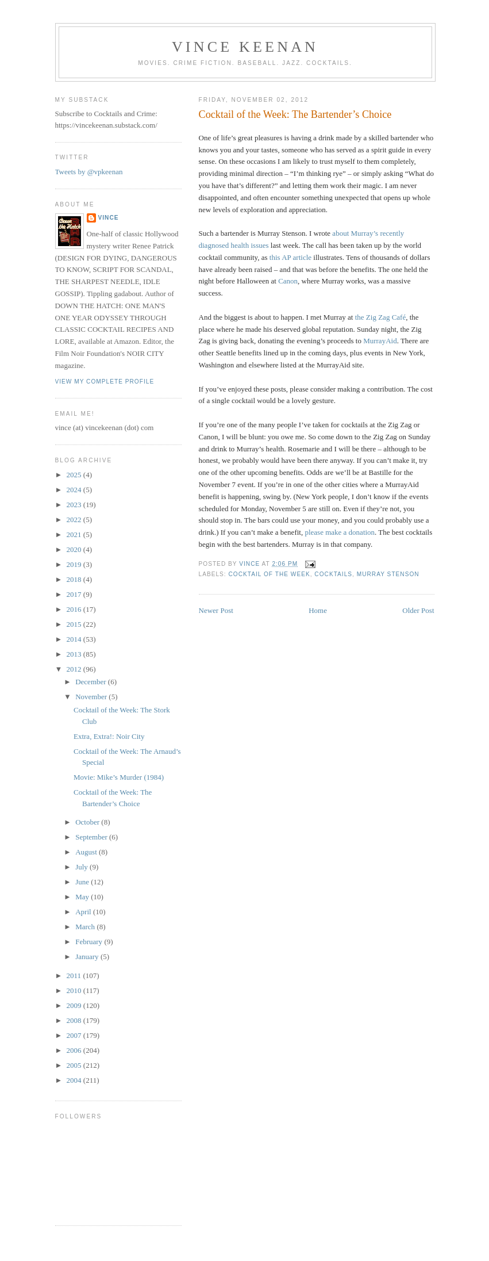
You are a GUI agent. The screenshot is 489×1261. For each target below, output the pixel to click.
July (82, 867)
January (88, 956)
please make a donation (340, 532)
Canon (288, 281)
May (83, 896)
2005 (75, 1065)
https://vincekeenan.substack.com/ (106, 125)
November (92, 696)
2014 (75, 639)
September (92, 837)
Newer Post (216, 610)
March (86, 926)
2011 (75, 975)
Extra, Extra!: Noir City (109, 736)
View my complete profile (105, 381)
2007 (75, 1035)
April (84, 911)
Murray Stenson (388, 574)
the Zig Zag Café (380, 317)
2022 (75, 519)
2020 (75, 549)
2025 (75, 474)
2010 (75, 990)
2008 (75, 1020)
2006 (75, 1050)
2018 (75, 579)
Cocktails (333, 574)
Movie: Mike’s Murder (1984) (119, 777)
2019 (75, 564)
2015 (75, 624)
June (83, 881)
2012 (75, 669)
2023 (75, 504)
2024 (75, 489)
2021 (75, 534)
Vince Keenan (245, 47)
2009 (75, 1005)
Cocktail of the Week (269, 574)
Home (318, 610)
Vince (108, 217)
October (88, 822)
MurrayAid (380, 340)
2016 (75, 609)
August (87, 852)
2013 (75, 654)
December (91, 681)
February (89, 941)
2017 (75, 594)
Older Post (418, 610)
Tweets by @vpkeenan (89, 171)
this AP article (290, 257)
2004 (75, 1080)
